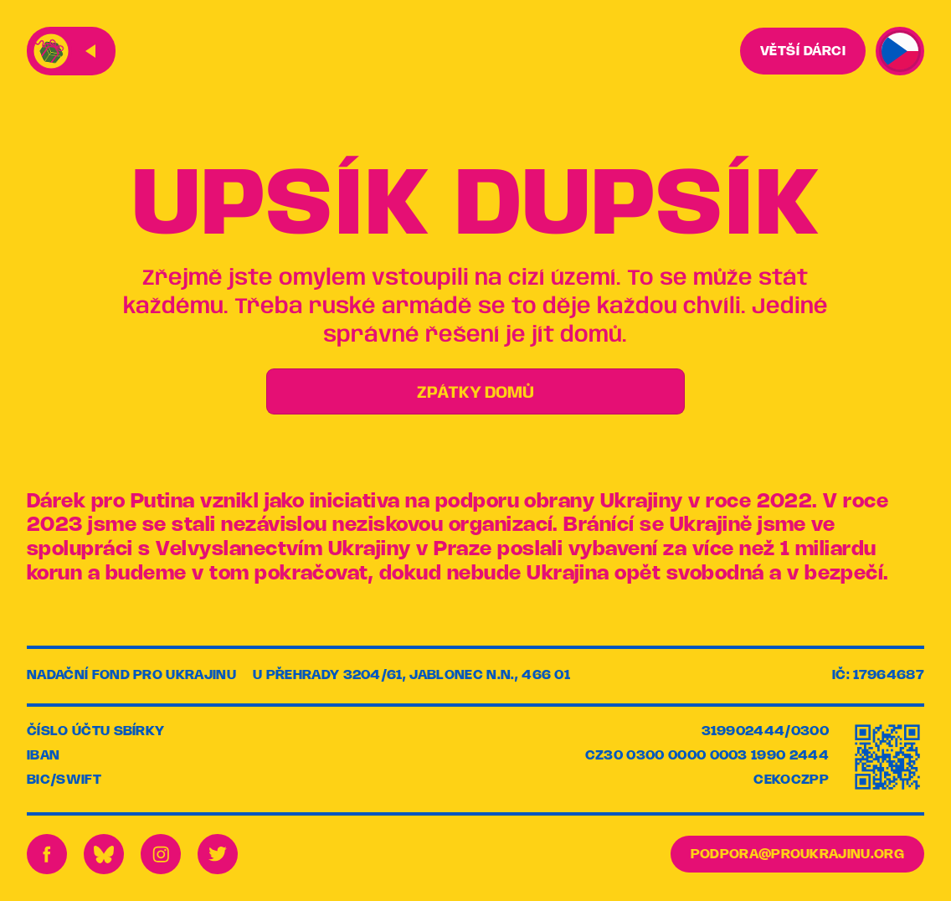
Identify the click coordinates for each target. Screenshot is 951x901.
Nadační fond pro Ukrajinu (131, 675)
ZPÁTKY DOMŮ (475, 393)
